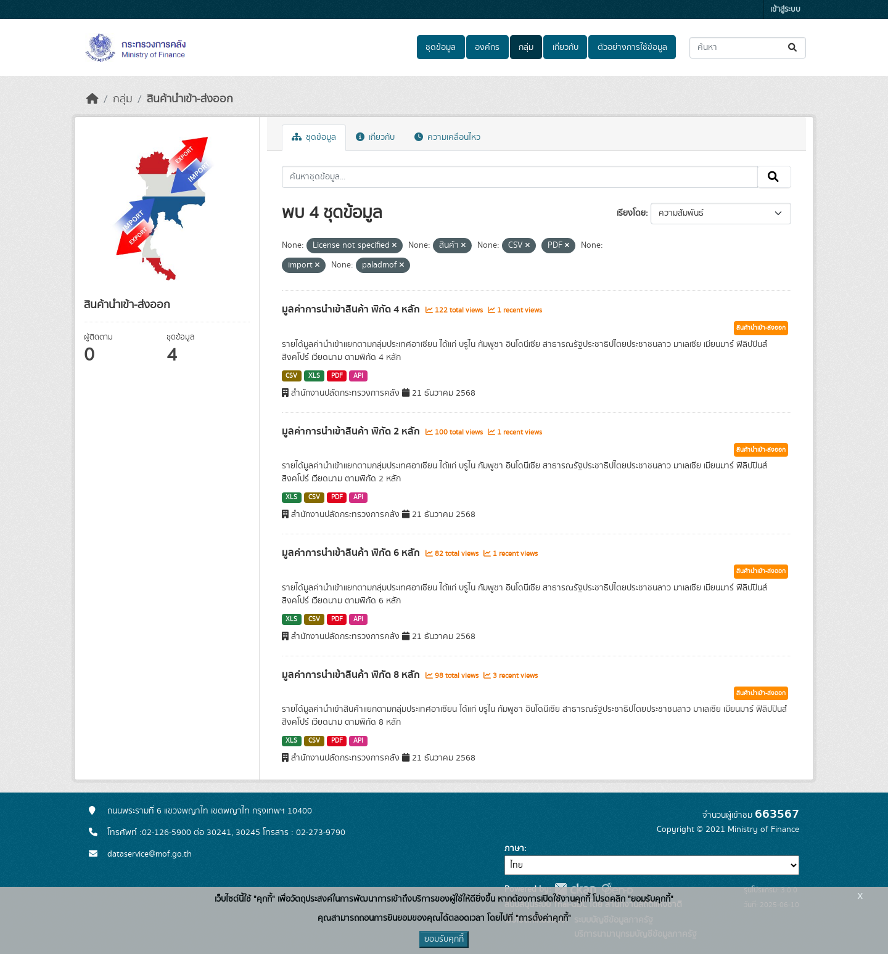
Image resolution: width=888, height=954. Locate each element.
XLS (314, 376)
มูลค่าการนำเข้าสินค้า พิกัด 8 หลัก (352, 675)
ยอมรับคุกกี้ (444, 939)
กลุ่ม (526, 47)
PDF (337, 376)
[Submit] (793, 48)
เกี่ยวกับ (565, 47)
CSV (291, 376)
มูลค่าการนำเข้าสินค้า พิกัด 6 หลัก (352, 553)
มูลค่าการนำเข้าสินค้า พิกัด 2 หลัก (352, 431)
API (358, 376)
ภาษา (514, 848)
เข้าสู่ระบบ (785, 9)
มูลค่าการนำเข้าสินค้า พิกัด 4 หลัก (352, 309)
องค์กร (487, 47)
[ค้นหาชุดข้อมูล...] (747, 48)
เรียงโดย (631, 213)
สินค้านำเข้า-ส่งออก (190, 99)
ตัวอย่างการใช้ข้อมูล (632, 47)
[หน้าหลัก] (92, 99)
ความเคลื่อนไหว (447, 137)
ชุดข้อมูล (441, 47)
